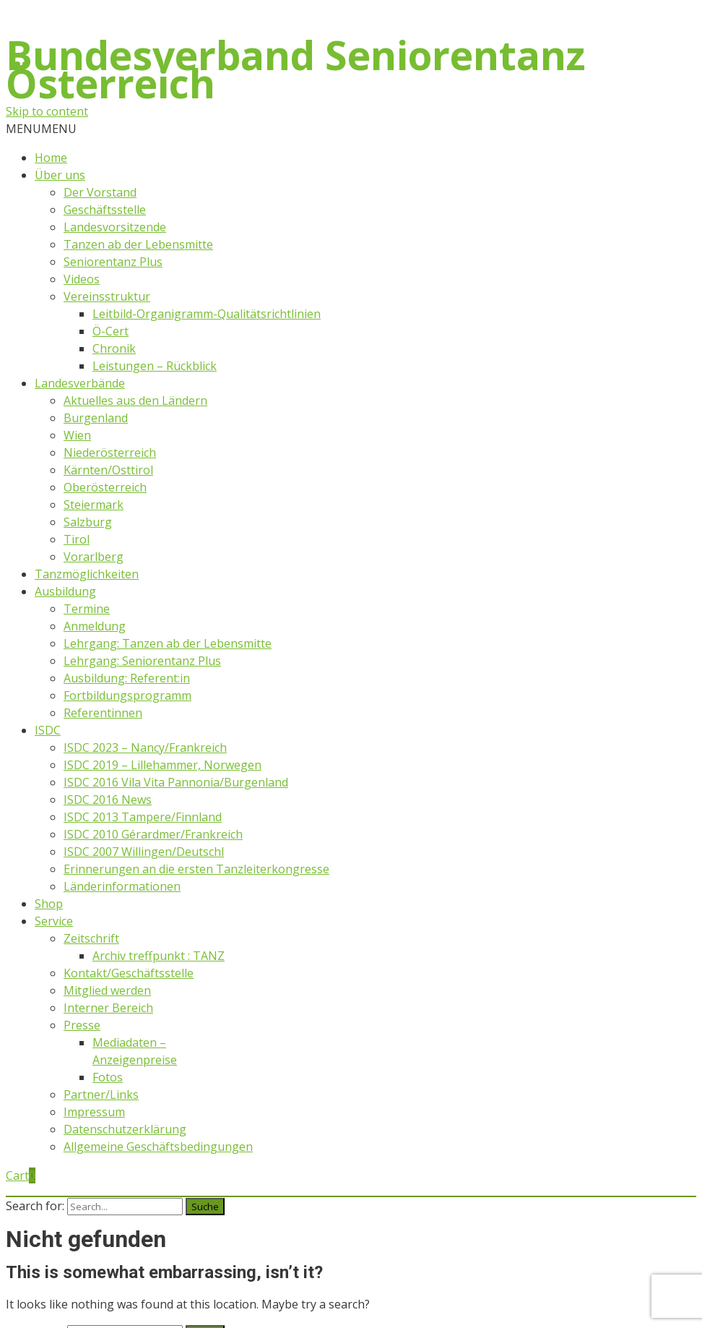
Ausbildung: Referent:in (127, 678)
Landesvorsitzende (115, 227)
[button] (41, 129)
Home (51, 158)
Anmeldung (95, 626)
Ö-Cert (110, 331)
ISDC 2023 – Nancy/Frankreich (145, 747)
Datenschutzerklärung (125, 1129)
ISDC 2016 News (108, 799)
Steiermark (94, 505)
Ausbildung (65, 591)
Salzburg (88, 522)
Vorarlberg (94, 557)
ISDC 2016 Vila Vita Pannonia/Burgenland (176, 782)
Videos (82, 279)
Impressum (94, 1112)
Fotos (107, 1077)
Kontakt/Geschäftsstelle (129, 973)
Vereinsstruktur (107, 296)
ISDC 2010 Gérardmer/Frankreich (153, 834)
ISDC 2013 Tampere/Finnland (143, 817)
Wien (77, 435)
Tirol (77, 539)
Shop (49, 904)
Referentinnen (103, 713)
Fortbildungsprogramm (127, 695)
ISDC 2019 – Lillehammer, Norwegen (162, 765)
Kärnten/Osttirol (108, 470)
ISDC (48, 730)
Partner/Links (101, 1094)
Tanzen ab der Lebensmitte (138, 244)
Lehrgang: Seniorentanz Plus (142, 661)
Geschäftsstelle (105, 210)
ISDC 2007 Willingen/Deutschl (144, 852)
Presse (82, 1025)
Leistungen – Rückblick (154, 366)
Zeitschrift (91, 938)
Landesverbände (80, 383)
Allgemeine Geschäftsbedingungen (158, 1146)
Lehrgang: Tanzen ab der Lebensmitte (168, 643)
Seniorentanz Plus (113, 262)
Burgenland (96, 418)
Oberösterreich (105, 487)
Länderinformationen (122, 886)
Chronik (114, 348)
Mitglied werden (107, 990)
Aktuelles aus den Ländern (135, 400)
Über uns (60, 175)
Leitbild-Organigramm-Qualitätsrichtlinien (206, 314)
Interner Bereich (108, 1008)
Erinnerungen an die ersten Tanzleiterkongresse (196, 869)
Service (54, 921)
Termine (87, 609)
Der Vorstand (100, 192)
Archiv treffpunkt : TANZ (158, 956)
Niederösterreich (110, 452)
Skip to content (47, 111)
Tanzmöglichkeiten (87, 574)
